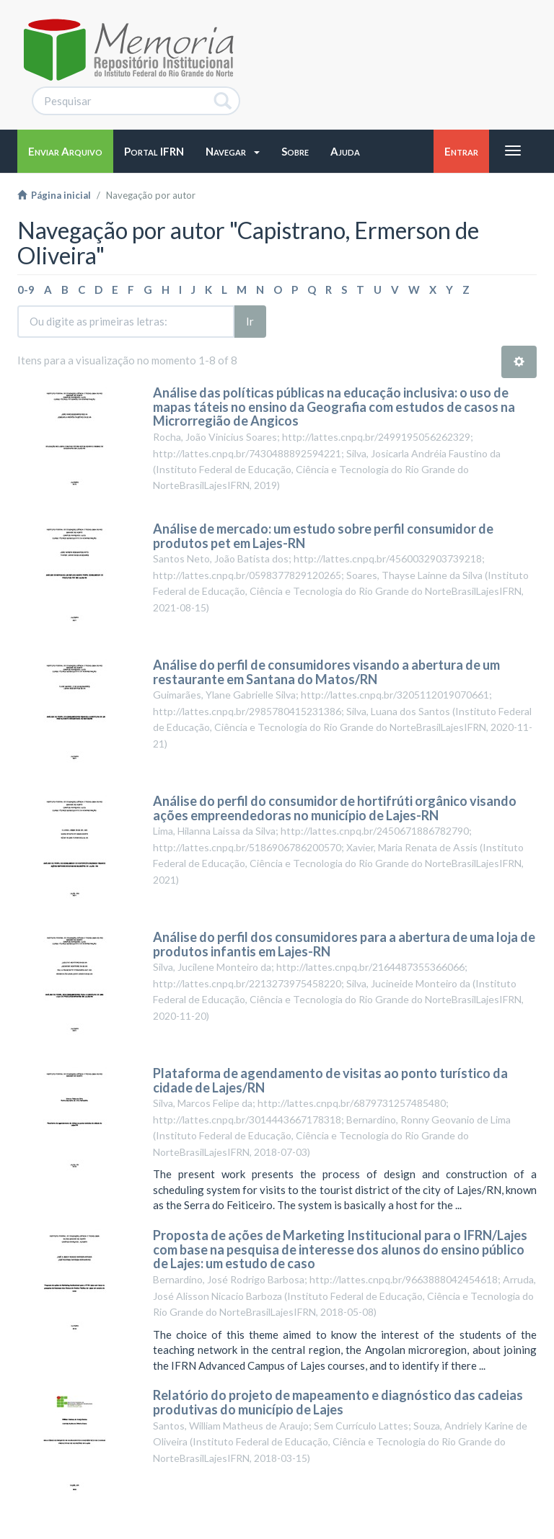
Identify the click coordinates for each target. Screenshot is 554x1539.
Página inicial (54, 195)
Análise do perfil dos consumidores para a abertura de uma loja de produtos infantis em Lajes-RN (344, 944)
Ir (250, 321)
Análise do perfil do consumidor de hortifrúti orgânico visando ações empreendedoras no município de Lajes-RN (334, 808)
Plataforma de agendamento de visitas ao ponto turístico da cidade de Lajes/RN (330, 1080)
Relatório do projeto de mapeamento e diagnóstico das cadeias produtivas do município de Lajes (338, 1402)
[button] (233, 151)
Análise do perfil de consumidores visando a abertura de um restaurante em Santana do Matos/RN (326, 672)
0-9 (26, 289)
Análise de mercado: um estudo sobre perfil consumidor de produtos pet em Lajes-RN (323, 536)
